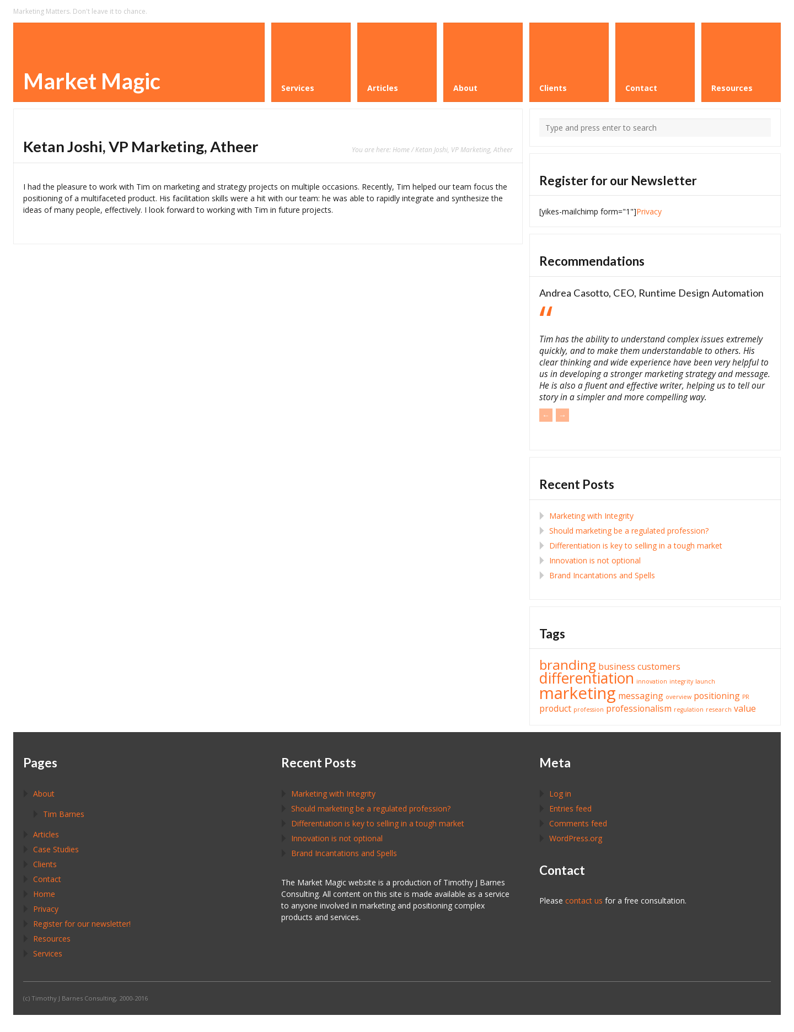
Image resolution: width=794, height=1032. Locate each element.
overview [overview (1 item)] (678, 697)
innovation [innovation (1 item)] (651, 681)
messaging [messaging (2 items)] (640, 696)
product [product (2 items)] (555, 708)
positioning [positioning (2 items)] (717, 696)
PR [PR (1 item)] (745, 697)
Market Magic (91, 81)
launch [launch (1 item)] (705, 681)
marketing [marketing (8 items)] (577, 693)
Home (401, 149)
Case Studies (56, 849)
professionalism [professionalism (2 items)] (639, 708)
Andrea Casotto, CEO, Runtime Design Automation (651, 293)
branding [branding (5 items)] (567, 664)
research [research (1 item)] (719, 709)
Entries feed (570, 808)
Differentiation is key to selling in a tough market (635, 545)
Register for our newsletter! (82, 923)
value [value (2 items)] (745, 708)
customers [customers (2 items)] (658, 666)
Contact (47, 879)
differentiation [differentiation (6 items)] (586, 678)
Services (47, 953)
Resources (52, 938)
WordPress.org (575, 838)
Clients (45, 864)
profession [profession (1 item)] (588, 709)
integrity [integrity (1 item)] (681, 681)
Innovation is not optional (595, 560)
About (44, 793)
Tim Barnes (63, 814)
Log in (560, 793)
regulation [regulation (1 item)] (689, 709)
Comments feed (578, 823)
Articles (46, 834)
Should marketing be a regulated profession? (629, 530)
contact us (584, 900)
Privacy (649, 211)
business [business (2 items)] (616, 666)
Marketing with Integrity (591, 515)
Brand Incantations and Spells (602, 575)
